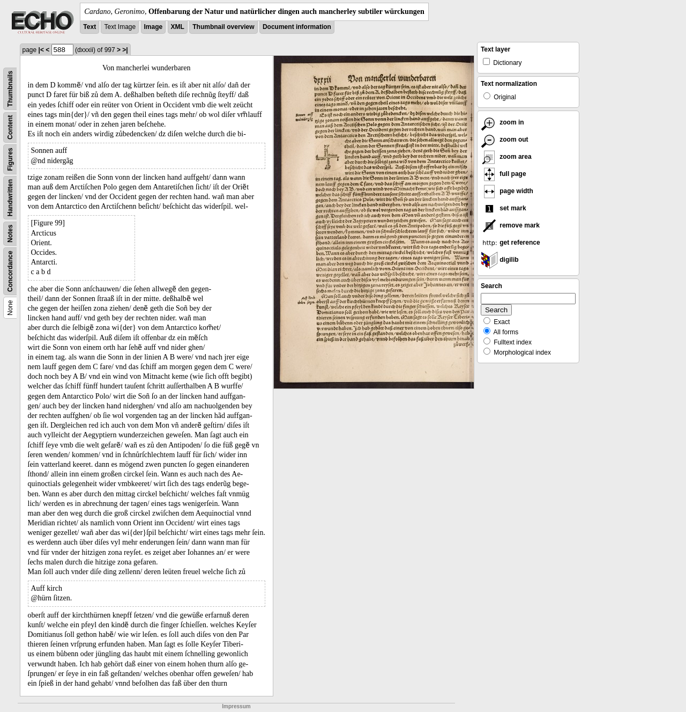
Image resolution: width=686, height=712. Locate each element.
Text (89, 27)
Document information (297, 27)
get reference (510, 242)
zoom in (502, 122)
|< (41, 50)
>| (125, 50)
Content (10, 127)
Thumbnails (10, 89)
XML (177, 27)
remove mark (510, 225)
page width (507, 191)
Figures (10, 159)
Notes (10, 234)
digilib (500, 259)
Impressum (236, 706)
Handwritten (10, 197)
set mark (503, 208)
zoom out (504, 139)
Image (153, 27)
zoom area (506, 156)
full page (503, 174)
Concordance (10, 271)
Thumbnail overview (223, 27)
